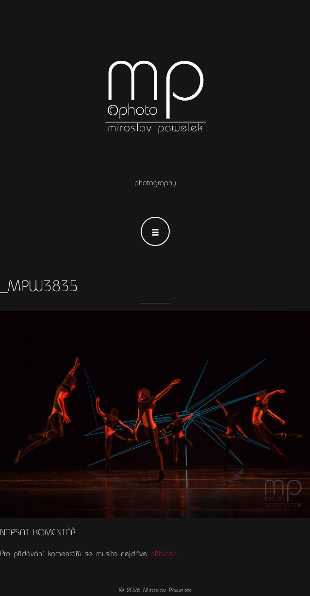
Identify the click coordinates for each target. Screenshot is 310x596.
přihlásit (163, 553)
